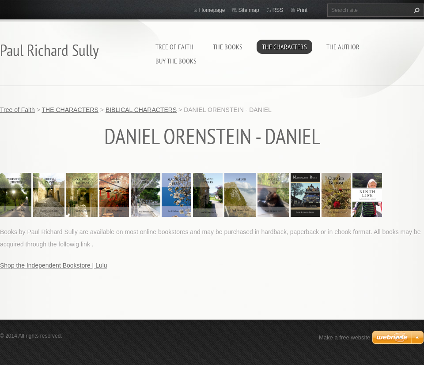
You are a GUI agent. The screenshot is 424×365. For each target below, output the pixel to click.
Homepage (212, 10)
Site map (248, 10)
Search (415, 10)
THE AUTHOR (343, 46)
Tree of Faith (174, 46)
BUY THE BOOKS (176, 60)
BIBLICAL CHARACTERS (141, 109)
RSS (278, 10)
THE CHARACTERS (284, 46)
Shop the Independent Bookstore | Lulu (53, 265)
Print (301, 10)
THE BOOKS (227, 46)
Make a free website (344, 337)
